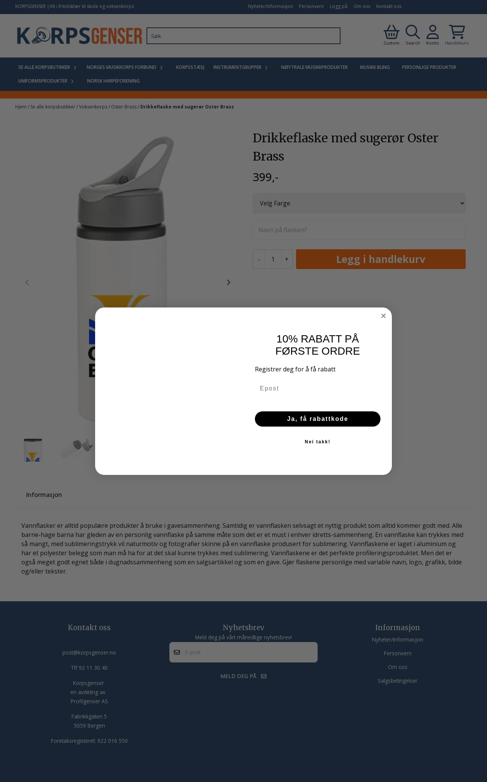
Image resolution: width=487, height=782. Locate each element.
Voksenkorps (93, 107)
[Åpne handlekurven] (457, 36)
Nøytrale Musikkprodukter (314, 67)
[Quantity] (272, 259)
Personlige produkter (429, 67)
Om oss (361, 6)
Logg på (338, 6)
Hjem (21, 107)
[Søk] (243, 35)
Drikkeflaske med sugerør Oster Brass (187, 107)
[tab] (122, 429)
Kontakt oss (388, 6)
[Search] (333, 35)
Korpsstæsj (190, 67)
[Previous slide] (27, 282)
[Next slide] (228, 282)
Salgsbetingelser (397, 680)
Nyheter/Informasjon (270, 6)
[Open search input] (413, 36)
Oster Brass (124, 107)
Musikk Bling (375, 67)
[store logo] (79, 35)
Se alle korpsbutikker (53, 107)
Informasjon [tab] (44, 495)
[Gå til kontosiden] (391, 36)
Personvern (311, 6)
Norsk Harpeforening (113, 81)
